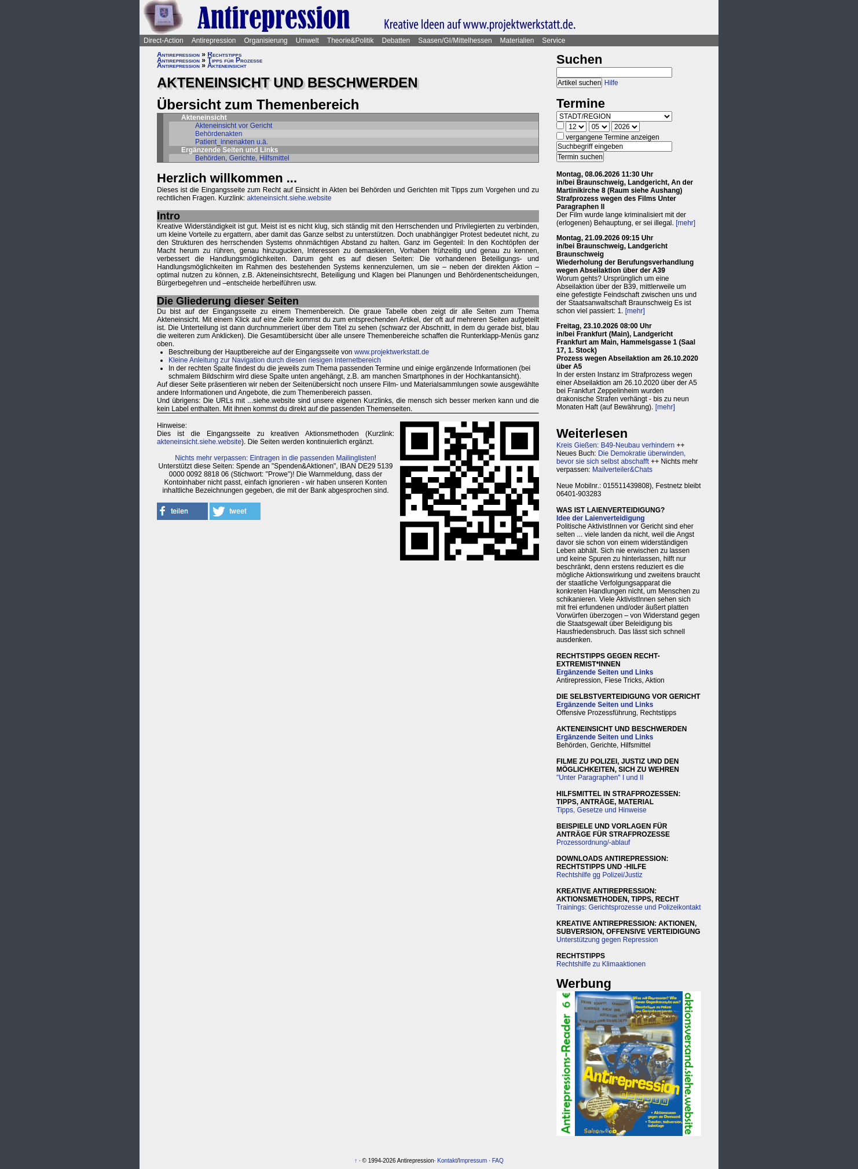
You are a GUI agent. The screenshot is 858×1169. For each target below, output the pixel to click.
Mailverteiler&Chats (622, 470)
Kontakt (447, 1160)
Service (553, 40)
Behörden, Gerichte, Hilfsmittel (242, 158)
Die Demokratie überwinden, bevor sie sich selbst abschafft (620, 457)
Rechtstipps (224, 54)
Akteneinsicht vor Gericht (233, 126)
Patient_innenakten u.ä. (231, 142)
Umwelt (307, 40)
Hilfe (611, 83)
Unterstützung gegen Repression (607, 940)
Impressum (473, 1160)
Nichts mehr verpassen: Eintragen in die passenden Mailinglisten (274, 458)
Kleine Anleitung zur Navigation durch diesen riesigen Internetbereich (274, 360)
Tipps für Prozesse (234, 60)
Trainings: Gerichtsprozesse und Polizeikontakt (628, 907)
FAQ (498, 1160)
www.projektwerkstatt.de (391, 352)
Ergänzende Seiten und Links (604, 672)
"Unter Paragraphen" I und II (600, 778)
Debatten (396, 40)
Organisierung (265, 40)
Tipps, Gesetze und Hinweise (601, 810)
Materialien (517, 40)
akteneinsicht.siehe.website (289, 198)
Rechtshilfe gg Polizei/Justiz (599, 875)
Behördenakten (218, 134)
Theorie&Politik (350, 40)
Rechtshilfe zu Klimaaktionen (601, 964)
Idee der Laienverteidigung (600, 518)
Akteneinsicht (227, 65)
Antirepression (214, 40)
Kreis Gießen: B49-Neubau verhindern (615, 445)
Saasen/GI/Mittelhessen (455, 40)
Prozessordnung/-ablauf (593, 842)
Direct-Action (164, 40)
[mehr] (685, 223)
